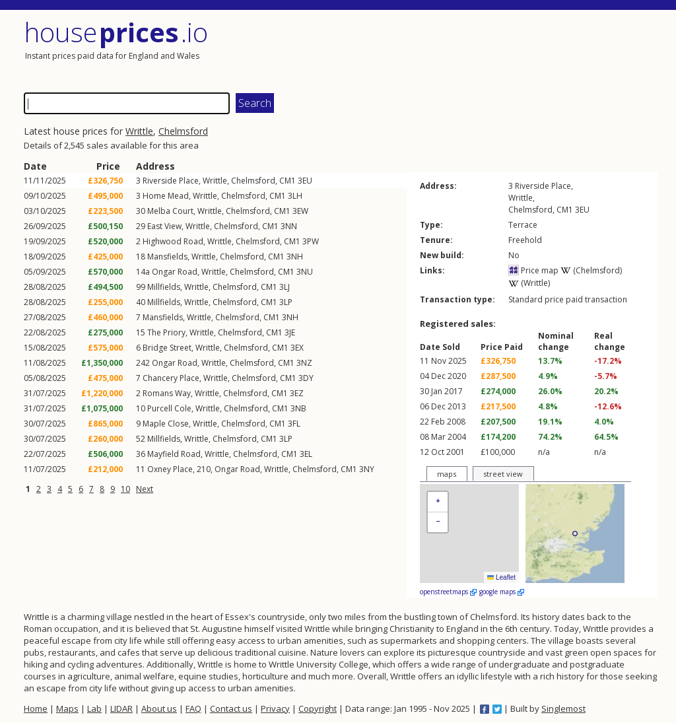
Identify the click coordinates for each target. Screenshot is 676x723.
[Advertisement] (499, 50)
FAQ (193, 708)
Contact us (231, 708)
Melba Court (170, 211)
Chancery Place (171, 378)
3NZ (304, 362)
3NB (298, 408)
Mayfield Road (174, 454)
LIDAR (121, 708)
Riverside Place (171, 180)
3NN (289, 226)
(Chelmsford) (591, 270)
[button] (438, 502)
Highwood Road (173, 241)
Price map (533, 270)
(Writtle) (529, 283)
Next (144, 489)
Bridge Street (167, 347)
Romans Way (167, 393)
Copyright (317, 708)
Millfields (163, 287)
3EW (300, 211)
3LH (295, 195)
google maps (501, 591)
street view (503, 474)
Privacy (275, 708)
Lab (94, 708)
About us (159, 708)
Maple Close (166, 423)
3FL (294, 423)
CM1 (287, 180)
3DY (306, 378)
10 (125, 489)
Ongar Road (174, 271)
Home (36, 708)
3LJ (284, 287)
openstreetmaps (448, 591)
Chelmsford (183, 131)
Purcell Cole (169, 408)
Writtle (139, 131)
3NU (304, 271)
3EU (305, 180)
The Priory (166, 332)
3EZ (297, 393)
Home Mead (166, 195)
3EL (306, 454)
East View (164, 226)
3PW (310, 241)
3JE (290, 332)
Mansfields (167, 256)
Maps (67, 708)
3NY (366, 469)
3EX (297, 347)
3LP (285, 302)
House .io (116, 32)
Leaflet (501, 577)
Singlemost (563, 708)
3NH (295, 256)
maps (446, 474)
